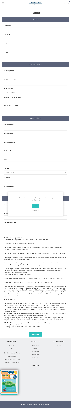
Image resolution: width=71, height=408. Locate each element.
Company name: (9, 71)
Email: (6, 43)
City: (5, 160)
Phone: (6, 52)
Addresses (35, 355)
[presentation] (35, 231)
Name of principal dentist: (12, 97)
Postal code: (8, 151)
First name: (7, 26)
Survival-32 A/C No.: (10, 79)
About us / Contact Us (12, 362)
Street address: (9, 124)
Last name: (7, 34)
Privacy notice (12, 356)
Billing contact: (9, 186)
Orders (35, 348)
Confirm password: (10, 222)
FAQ (12, 348)
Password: (7, 213)
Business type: (8, 88)
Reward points (35, 351)
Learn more (35, 210)
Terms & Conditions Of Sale (11, 359)
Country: (6, 168)
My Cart (59, 345)
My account (35, 345)
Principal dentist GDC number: (14, 106)
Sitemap (11, 345)
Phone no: (7, 177)
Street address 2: (9, 133)
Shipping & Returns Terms (12, 353)
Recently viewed (35, 358)
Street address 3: (9, 142)
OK (36, 206)
